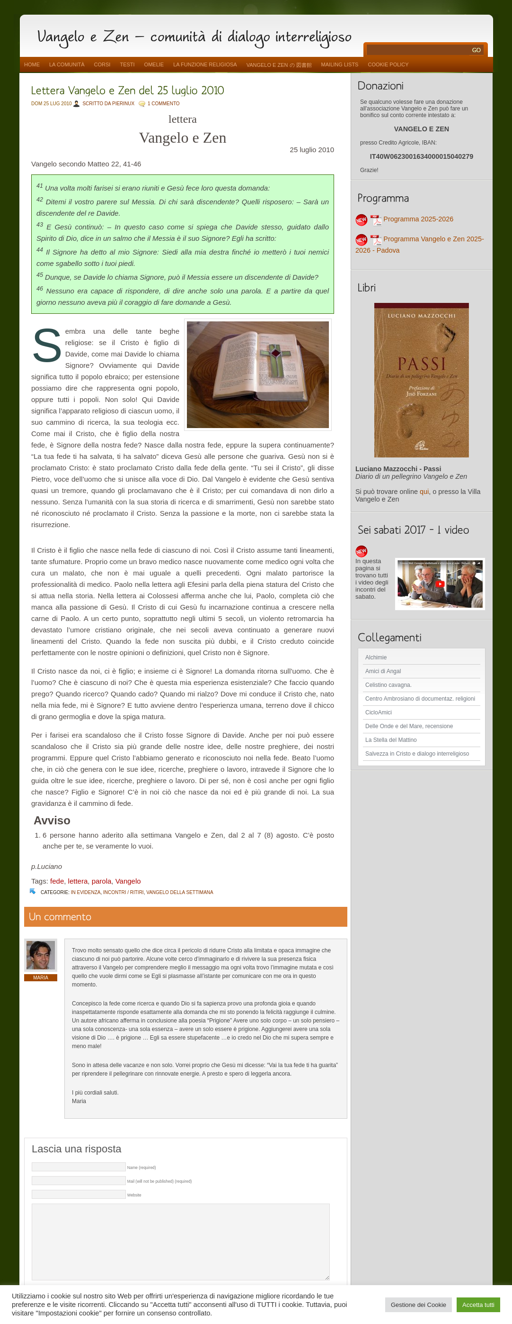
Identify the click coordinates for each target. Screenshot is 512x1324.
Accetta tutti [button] (478, 1304)
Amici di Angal (383, 671)
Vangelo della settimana (179, 892)
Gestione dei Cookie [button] (418, 1304)
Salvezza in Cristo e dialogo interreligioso (417, 753)
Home (32, 64)
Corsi (102, 64)
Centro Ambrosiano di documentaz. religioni (420, 698)
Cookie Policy (388, 64)
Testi (127, 64)
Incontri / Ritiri (123, 892)
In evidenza (86, 892)
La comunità (67, 64)
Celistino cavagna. (388, 685)
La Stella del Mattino (391, 740)
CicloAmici (378, 712)
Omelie (154, 64)
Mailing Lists (340, 64)
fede (57, 881)
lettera (78, 881)
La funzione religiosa (205, 64)
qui (424, 491)
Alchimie (376, 657)
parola (102, 881)
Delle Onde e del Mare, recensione (409, 726)
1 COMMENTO (164, 103)
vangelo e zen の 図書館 (279, 65)
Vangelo (128, 881)
